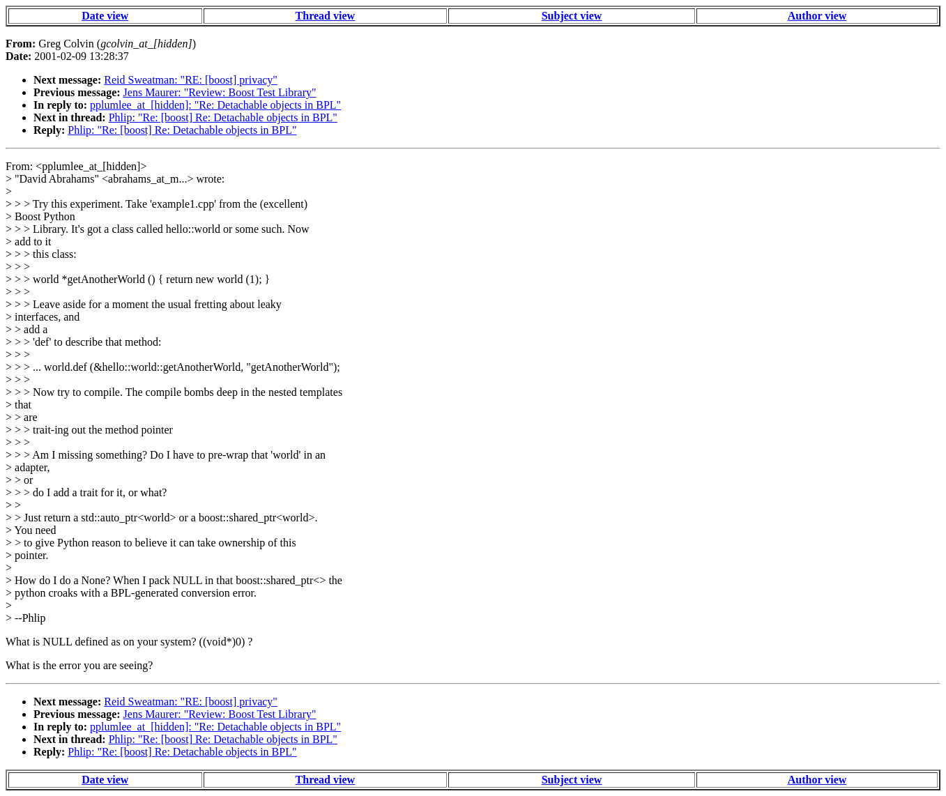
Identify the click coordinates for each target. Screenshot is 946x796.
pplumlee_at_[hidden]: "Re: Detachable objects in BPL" (215, 105)
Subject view (572, 16)
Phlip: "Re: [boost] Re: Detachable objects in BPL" (223, 117)
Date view (105, 16)
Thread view (325, 16)
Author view (817, 16)
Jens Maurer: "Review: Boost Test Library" (219, 92)
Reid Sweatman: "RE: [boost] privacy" (190, 80)
